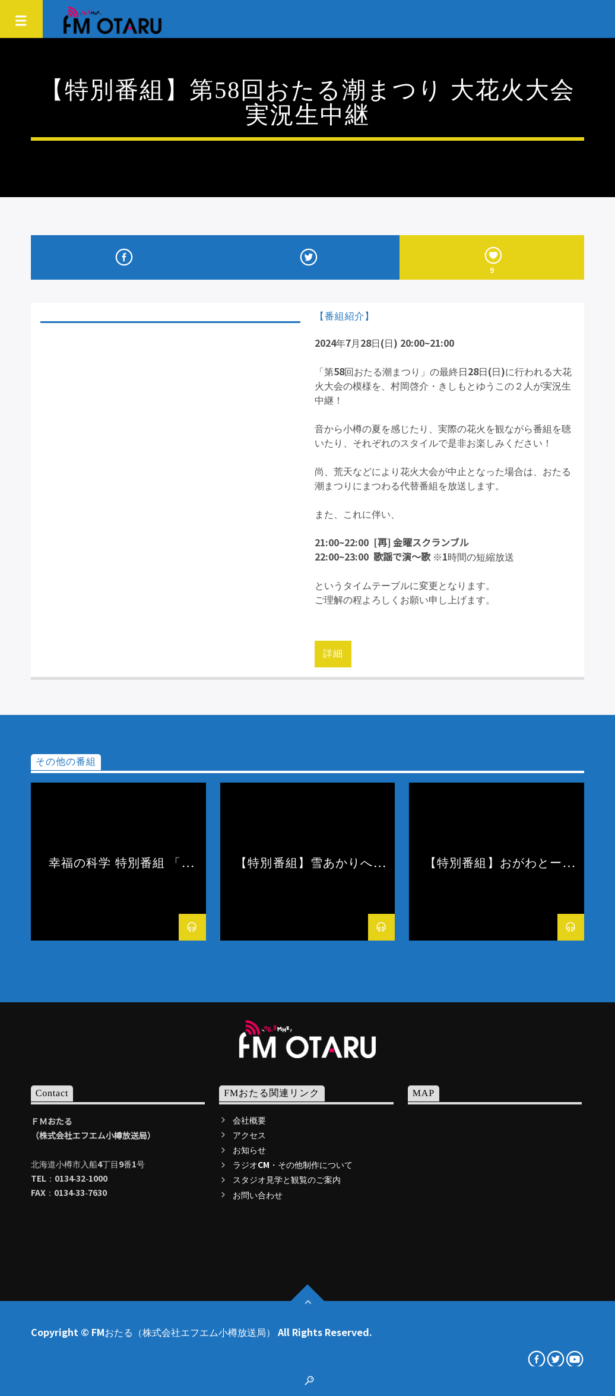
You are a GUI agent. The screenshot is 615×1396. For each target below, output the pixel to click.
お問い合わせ (258, 1195)
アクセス (249, 1135)
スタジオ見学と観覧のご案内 (287, 1179)
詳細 (333, 653)
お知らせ (249, 1150)
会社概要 (249, 1120)
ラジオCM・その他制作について (293, 1164)
